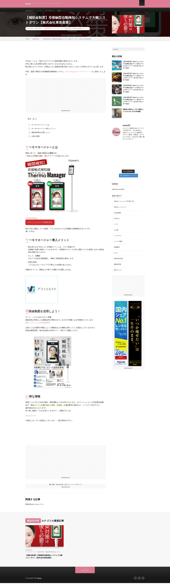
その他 (116, 232)
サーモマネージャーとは (38, 127)
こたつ (116, 226)
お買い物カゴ (29, 11)
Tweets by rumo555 (118, 191)
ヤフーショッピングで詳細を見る (40, 225)
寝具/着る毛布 (119, 260)
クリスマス (118, 237)
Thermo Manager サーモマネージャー (78, 74)
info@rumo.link (30, 418)
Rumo (40, 581)
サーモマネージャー (58, 31)
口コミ (116, 254)
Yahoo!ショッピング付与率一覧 (124, 203)
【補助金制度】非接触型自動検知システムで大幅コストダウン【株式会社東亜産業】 (44, 559)
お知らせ (117, 220)
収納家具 (117, 249)
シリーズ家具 (118, 243)
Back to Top (85, 573)
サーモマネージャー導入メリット (42, 131)
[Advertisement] (65, 95)
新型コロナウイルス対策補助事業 (37, 325)
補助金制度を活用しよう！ (39, 135)
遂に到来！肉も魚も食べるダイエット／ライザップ (65, 487)
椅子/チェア (118, 271)
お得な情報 (34, 138)
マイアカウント (52, 11)
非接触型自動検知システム (79, 31)
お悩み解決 (118, 215)
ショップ (41, 11)
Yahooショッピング (120, 209)
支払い (63, 11)
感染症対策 (47, 31)
